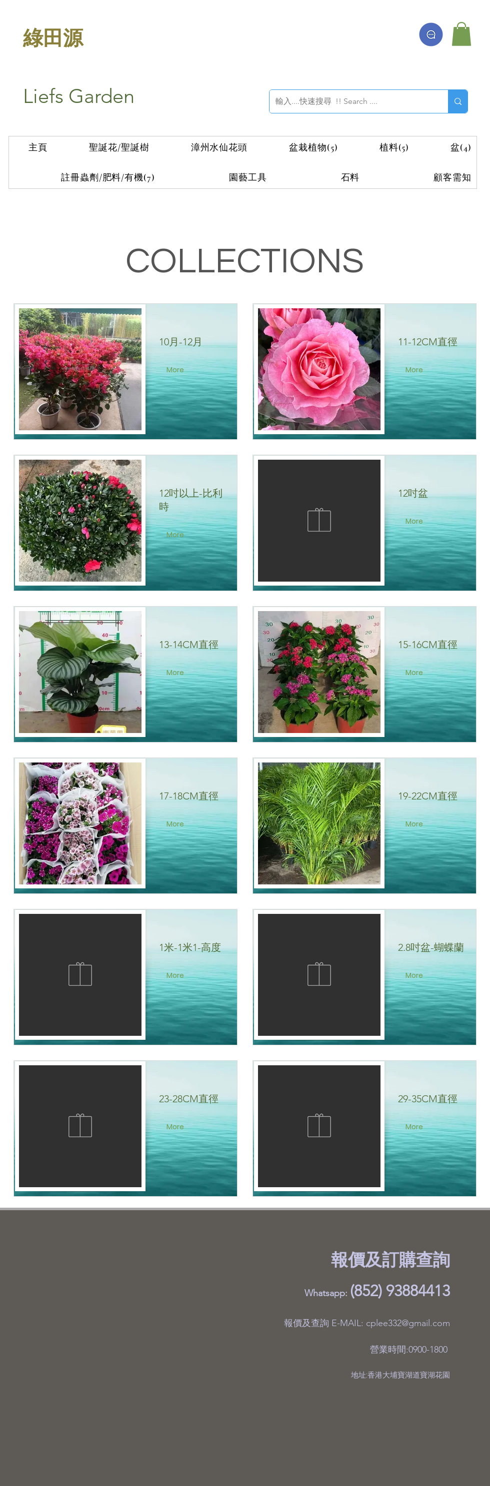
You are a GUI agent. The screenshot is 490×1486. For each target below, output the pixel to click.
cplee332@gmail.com (408, 1323)
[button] (462, 34)
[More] (176, 370)
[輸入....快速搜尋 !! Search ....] (351, 101)
